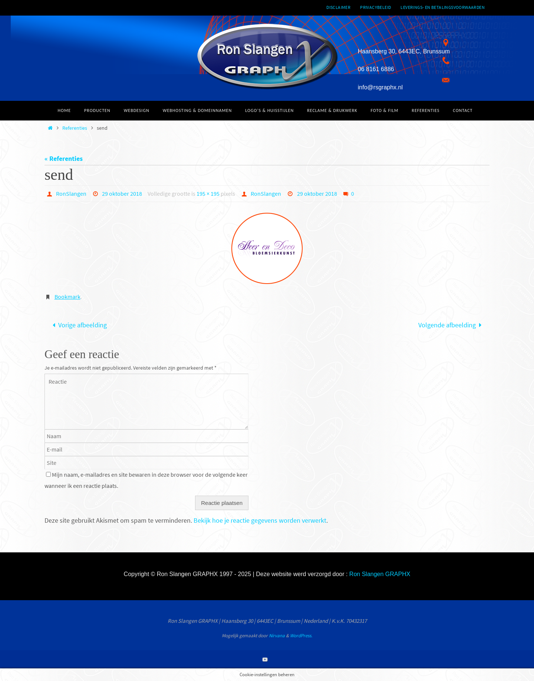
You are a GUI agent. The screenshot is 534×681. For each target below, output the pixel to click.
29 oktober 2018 (122, 193)
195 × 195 (208, 193)
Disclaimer (338, 7)
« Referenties (63, 158)
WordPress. (301, 635)
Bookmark (67, 296)
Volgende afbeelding (451, 325)
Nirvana (277, 635)
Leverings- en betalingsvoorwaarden (442, 7)
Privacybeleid (375, 7)
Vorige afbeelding (78, 325)
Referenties (74, 128)
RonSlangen (71, 193)
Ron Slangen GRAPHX (380, 574)
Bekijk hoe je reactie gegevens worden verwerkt (260, 520)
